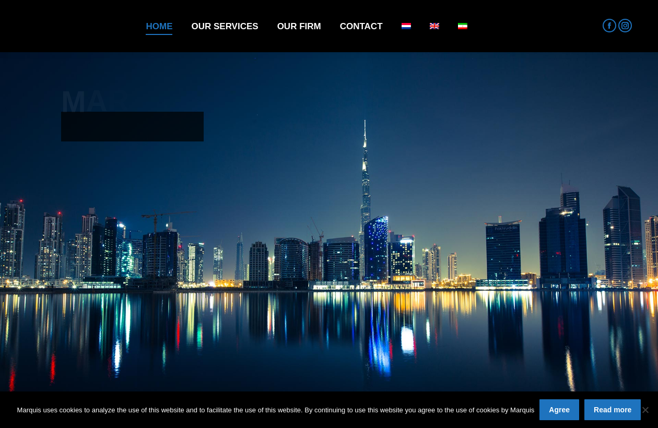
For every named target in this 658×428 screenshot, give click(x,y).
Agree (559, 410)
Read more (612, 410)
